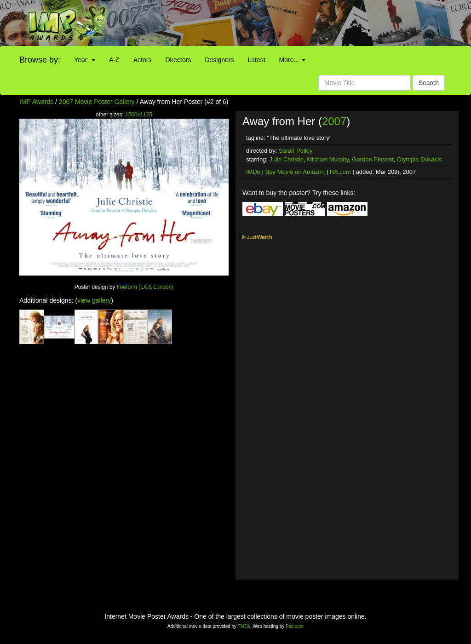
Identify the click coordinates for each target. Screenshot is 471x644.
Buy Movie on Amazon (295, 171)
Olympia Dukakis (419, 159)
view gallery (94, 300)
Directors (178, 59)
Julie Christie (287, 159)
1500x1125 (138, 114)
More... (292, 59)
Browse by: (39, 59)
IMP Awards (36, 101)
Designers (219, 59)
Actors (142, 59)
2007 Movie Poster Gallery (97, 101)
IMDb (253, 171)
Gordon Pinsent (372, 159)
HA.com (340, 171)
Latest (256, 59)
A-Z (114, 59)
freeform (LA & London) (145, 287)
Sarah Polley (296, 150)
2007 (334, 121)
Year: (84, 59)
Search (429, 82)
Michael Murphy (328, 159)
